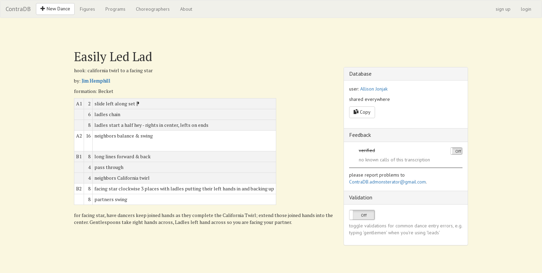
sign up (503, 9)
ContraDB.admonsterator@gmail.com (387, 182)
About (186, 9)
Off (458, 151)
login (526, 9)
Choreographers (153, 9)
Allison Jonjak (373, 89)
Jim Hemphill (96, 80)
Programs (115, 9)
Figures (87, 9)
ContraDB (18, 9)
